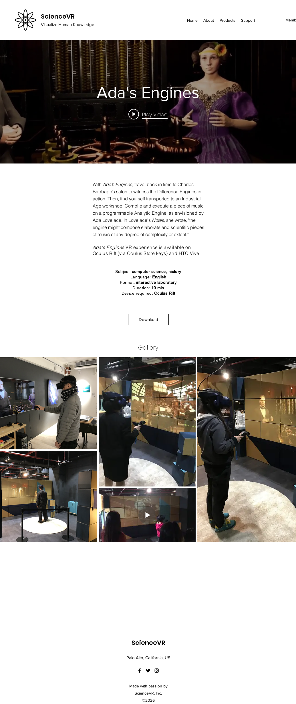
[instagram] (157, 670)
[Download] (148, 319)
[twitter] (148, 670)
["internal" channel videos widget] (148, 101)
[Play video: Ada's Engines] (148, 114)
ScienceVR (58, 16)
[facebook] (139, 670)
